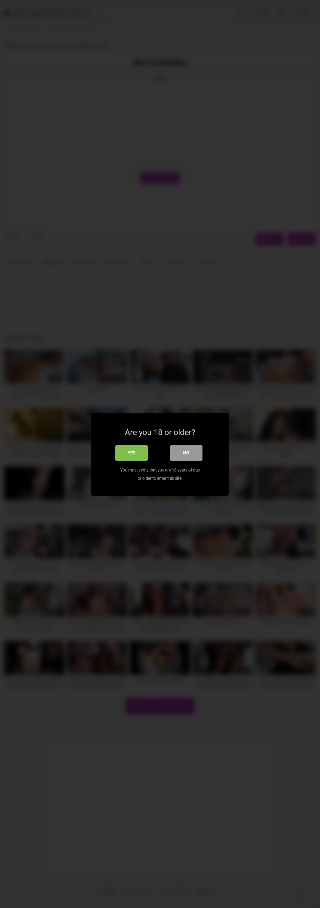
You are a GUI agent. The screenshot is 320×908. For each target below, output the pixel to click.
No (186, 452)
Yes (132, 452)
